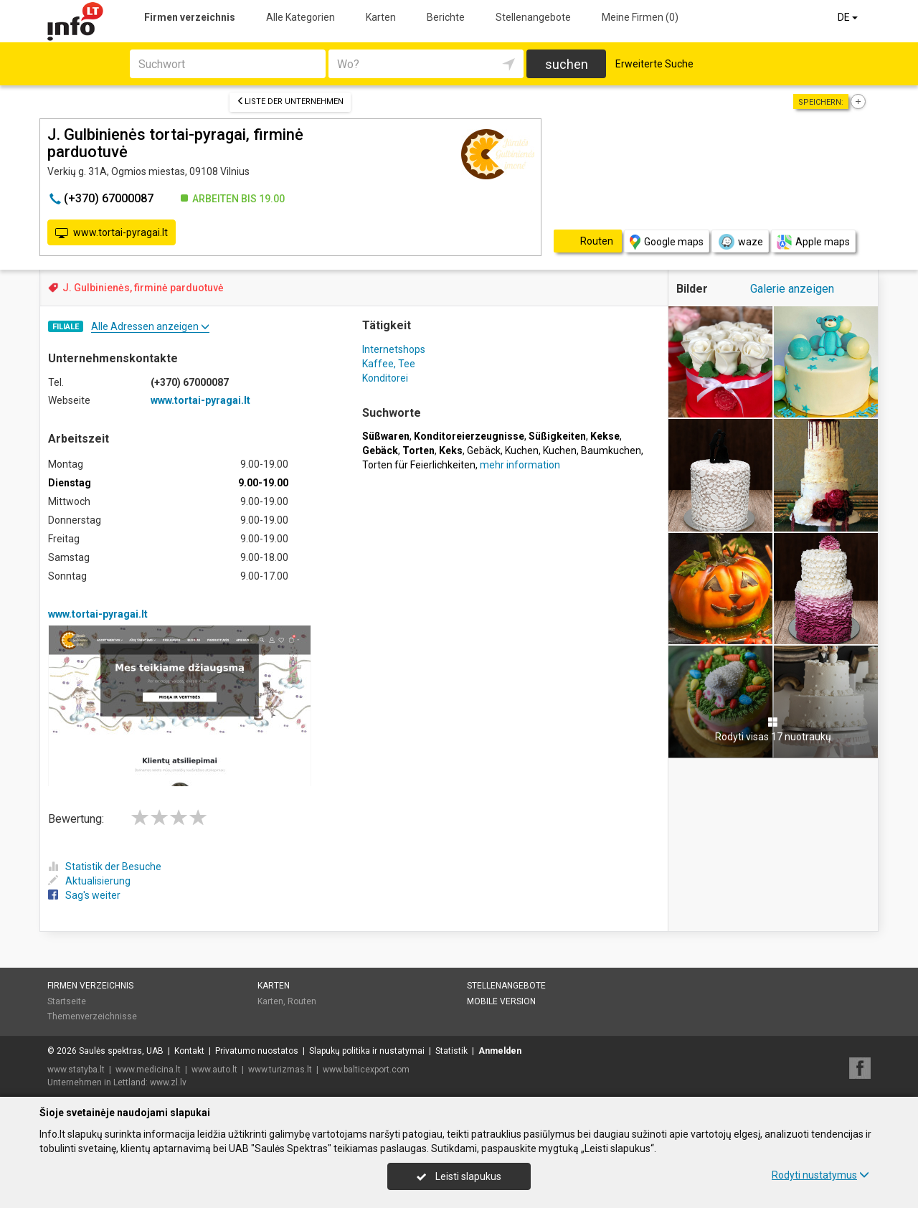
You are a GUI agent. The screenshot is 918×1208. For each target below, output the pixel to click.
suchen (566, 64)
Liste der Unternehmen (290, 101)
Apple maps (813, 242)
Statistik (451, 1051)
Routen (302, 1001)
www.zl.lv (168, 1082)
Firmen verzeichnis (189, 17)
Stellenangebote (533, 17)
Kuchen (522, 450)
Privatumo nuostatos (256, 1051)
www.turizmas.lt (280, 1070)
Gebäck (484, 450)
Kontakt (189, 1051)
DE (849, 17)
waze (740, 241)
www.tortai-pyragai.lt (111, 233)
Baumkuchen (611, 450)
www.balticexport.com (366, 1070)
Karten (381, 17)
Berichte (446, 17)
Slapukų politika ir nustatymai (367, 1051)
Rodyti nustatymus (820, 1175)
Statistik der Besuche (104, 866)
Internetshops (393, 349)
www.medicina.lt (148, 1070)
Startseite (66, 1001)
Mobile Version (501, 1001)
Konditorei (385, 378)
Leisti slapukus (459, 1176)
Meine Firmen (640, 17)
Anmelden (499, 1051)
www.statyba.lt (76, 1070)
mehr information (520, 465)
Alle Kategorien (300, 17)
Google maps (667, 242)
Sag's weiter (84, 895)
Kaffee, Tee (388, 363)
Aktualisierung (89, 881)
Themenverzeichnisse (92, 1016)
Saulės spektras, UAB (121, 1051)
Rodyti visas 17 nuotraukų (773, 729)
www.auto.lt (214, 1070)
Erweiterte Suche (654, 64)
